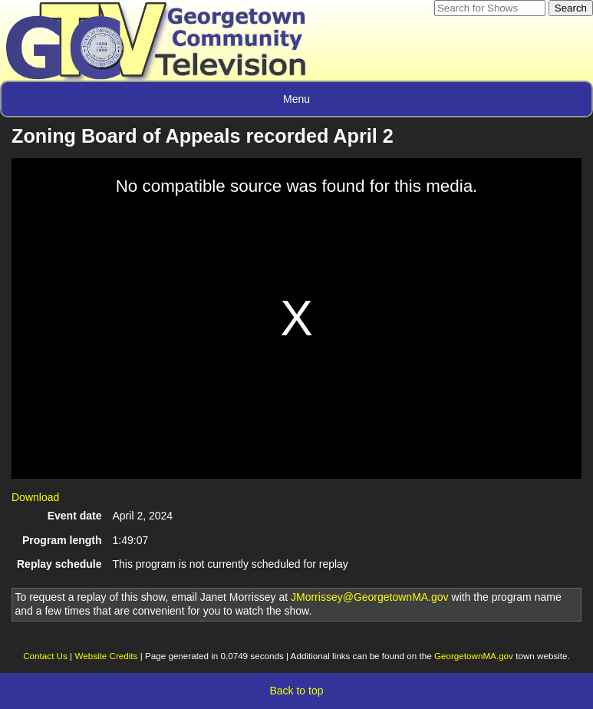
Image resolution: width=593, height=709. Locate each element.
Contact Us (45, 656)
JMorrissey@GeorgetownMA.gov (370, 597)
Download (35, 497)
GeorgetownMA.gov (473, 656)
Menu (296, 99)
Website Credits (105, 656)
